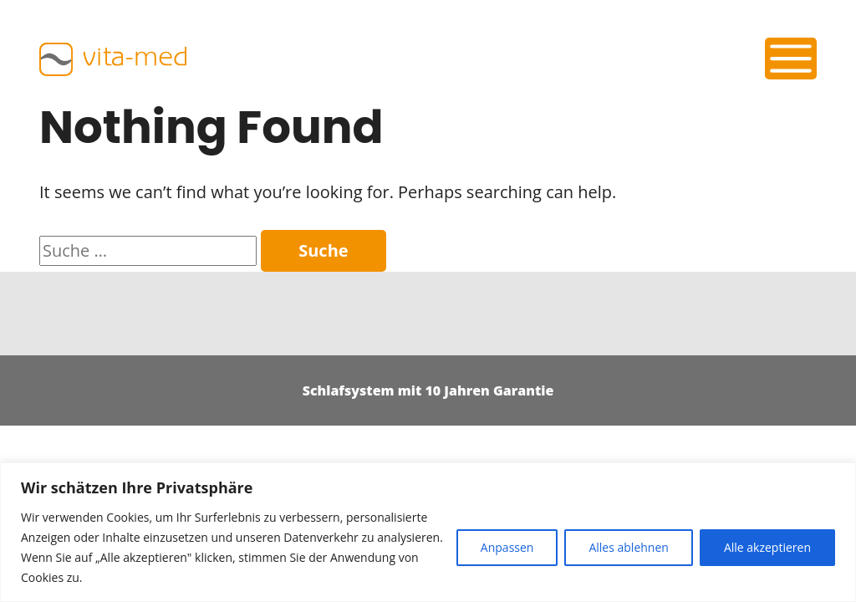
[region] (428, 532)
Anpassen (507, 547)
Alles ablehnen (628, 547)
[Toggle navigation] (791, 58)
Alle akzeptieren (767, 547)
